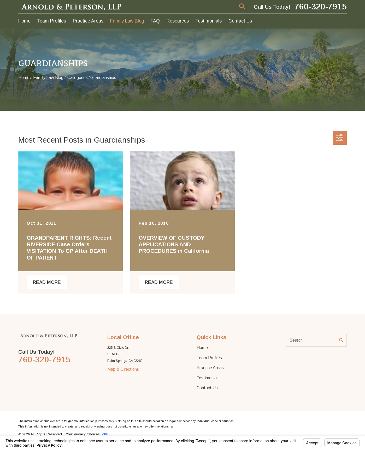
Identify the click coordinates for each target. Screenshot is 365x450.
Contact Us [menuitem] (240, 21)
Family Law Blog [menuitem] (127, 21)
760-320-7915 (321, 7)
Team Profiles (209, 357)
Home (202, 347)
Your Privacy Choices (87, 434)
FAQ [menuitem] (155, 21)
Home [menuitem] (24, 21)
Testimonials (208, 377)
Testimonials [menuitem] (208, 21)
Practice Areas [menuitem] (88, 21)
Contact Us (207, 387)
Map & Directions (123, 369)
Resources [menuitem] (178, 21)
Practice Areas (210, 367)
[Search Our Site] (341, 340)
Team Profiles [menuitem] (51, 21)
